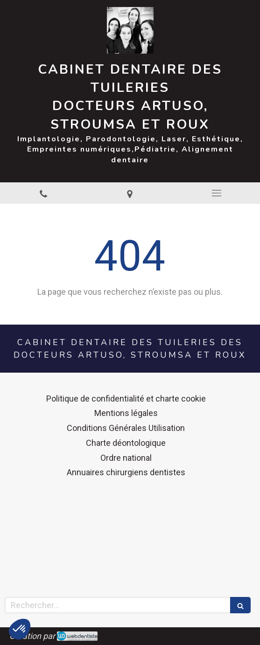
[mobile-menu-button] (216, 193)
